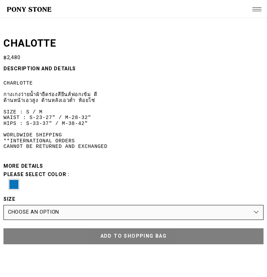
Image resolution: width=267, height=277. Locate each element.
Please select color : (133, 181)
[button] (14, 184)
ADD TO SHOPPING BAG (133, 236)
